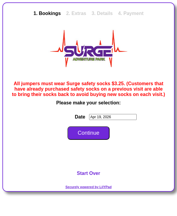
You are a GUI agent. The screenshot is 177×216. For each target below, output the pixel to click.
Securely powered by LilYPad (88, 187)
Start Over (88, 173)
